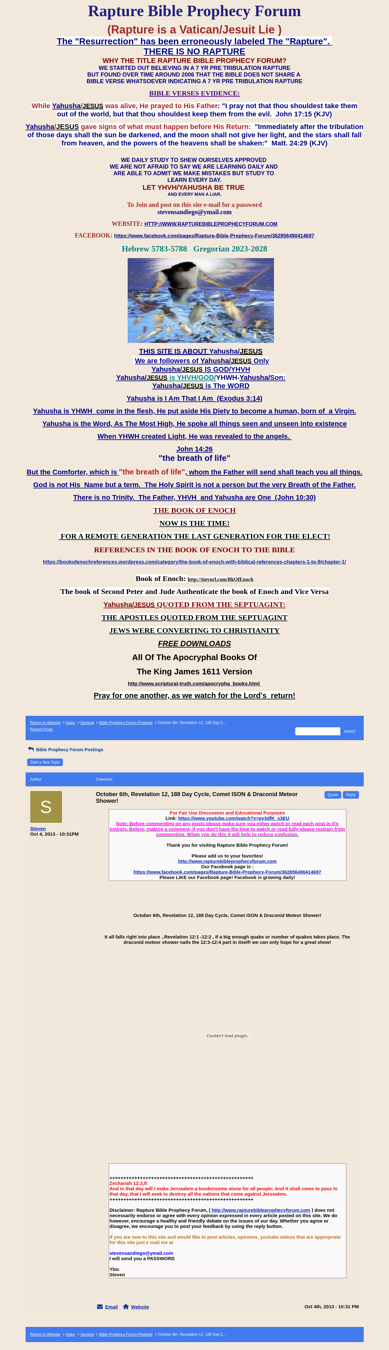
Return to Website (45, 723)
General (87, 723)
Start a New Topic (45, 762)
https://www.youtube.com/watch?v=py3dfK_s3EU (233, 818)
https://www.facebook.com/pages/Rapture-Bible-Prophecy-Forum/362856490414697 (227, 872)
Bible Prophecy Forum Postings (125, 723)
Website (140, 1307)
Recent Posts (41, 729)
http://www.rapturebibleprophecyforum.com (227, 861)
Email (111, 1307)
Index (70, 723)
